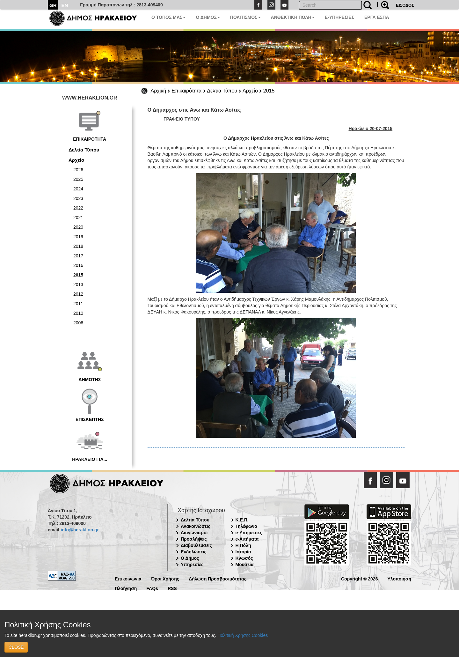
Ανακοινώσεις (195, 526)
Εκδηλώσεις (194, 551)
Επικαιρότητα (186, 90)
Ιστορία (243, 551)
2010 (78, 313)
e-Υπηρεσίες (249, 532)
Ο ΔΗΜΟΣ (208, 17)
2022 (78, 207)
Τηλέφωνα (246, 526)
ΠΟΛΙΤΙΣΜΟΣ (245, 17)
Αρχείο (250, 90)
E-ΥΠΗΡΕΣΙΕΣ (339, 17)
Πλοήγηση (126, 588)
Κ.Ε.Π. (242, 519)
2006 (78, 322)
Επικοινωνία (128, 578)
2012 (78, 294)
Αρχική (158, 90)
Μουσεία (245, 564)
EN (65, 5)
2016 (78, 265)
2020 (78, 227)
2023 (78, 198)
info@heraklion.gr (79, 529)
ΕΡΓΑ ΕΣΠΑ (376, 17)
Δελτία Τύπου (222, 90)
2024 (78, 188)
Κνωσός (244, 558)
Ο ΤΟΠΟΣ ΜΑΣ (168, 17)
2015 (269, 90)
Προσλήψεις (194, 539)
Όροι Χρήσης (165, 578)
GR (53, 5)
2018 (78, 246)
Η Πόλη (243, 545)
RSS (172, 588)
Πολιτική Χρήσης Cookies (242, 635)
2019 (78, 236)
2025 (78, 179)
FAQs (152, 588)
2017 (78, 255)
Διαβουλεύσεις (196, 545)
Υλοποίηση (399, 578)
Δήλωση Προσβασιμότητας (217, 578)
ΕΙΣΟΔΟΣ (405, 5)
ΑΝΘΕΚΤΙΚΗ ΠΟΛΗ (293, 17)
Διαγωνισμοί (194, 532)
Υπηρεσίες (192, 564)
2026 (78, 169)
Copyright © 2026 (359, 578)
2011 (78, 303)
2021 (78, 217)
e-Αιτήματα (247, 539)
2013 (78, 284)
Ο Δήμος (190, 558)
